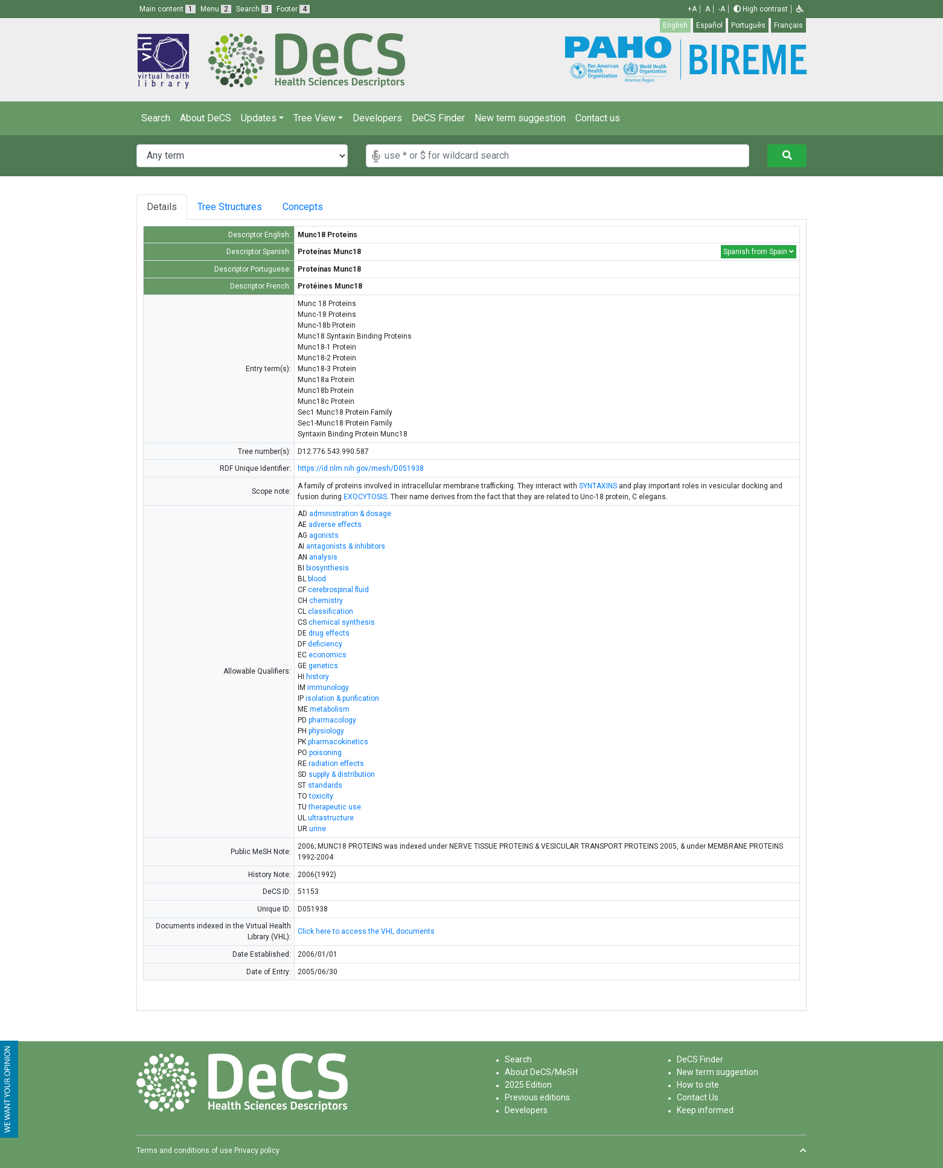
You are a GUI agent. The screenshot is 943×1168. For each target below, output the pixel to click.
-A (721, 9)
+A (692, 9)
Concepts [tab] (312, 206)
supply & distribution (341, 774)
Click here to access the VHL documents (366, 931)
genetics (323, 666)
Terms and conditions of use (184, 1150)
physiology (326, 731)
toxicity (321, 796)
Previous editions (537, 1097)
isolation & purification (342, 698)
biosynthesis (327, 568)
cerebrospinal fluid (338, 590)
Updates (259, 118)
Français (788, 25)
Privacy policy (257, 1150)
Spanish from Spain (758, 251)
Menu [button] (215, 9)
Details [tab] (162, 206)
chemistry (326, 600)
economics (327, 655)
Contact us (597, 118)
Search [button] (254, 9)
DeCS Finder (438, 118)
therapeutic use (334, 807)
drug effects (329, 633)
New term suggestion (520, 118)
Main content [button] (167, 9)
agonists (324, 535)
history (317, 676)
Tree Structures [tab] (231, 206)
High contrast (761, 9)
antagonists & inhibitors (345, 546)
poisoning (325, 752)
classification (330, 611)
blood (317, 579)
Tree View (314, 118)
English (675, 25)
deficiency (325, 644)
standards (325, 785)
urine (317, 829)
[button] (800, 9)
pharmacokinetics (338, 742)
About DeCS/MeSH (541, 1072)
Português (748, 25)
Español (709, 25)
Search (155, 118)
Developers (377, 118)
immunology (328, 687)
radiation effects (336, 763)
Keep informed (705, 1110)
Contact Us (697, 1097)
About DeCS (205, 118)
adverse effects (335, 524)
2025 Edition (528, 1085)
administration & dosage (350, 513)
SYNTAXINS (598, 486)
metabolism (330, 709)
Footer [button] (293, 9)
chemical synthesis (341, 622)
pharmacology (332, 720)
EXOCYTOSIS (365, 497)
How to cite (698, 1085)
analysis (323, 557)
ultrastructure (331, 818)
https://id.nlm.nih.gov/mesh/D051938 (361, 468)
